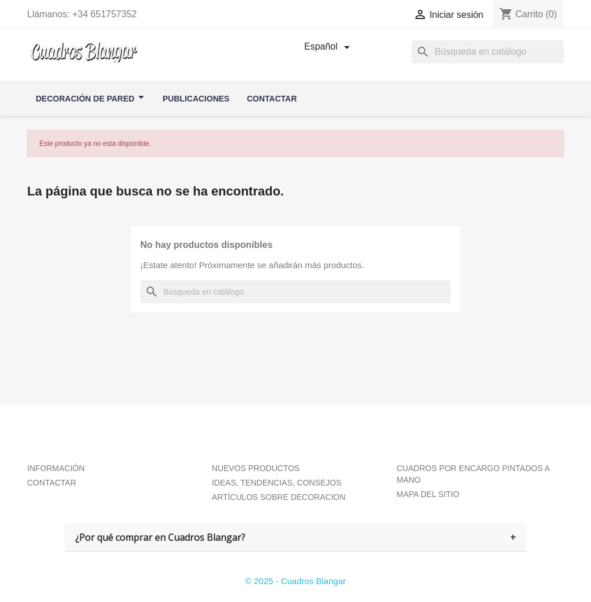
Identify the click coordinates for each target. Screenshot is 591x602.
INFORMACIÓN (56, 468)
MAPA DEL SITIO (428, 494)
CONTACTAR (51, 482)
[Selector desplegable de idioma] (329, 47)
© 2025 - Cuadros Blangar (295, 581)
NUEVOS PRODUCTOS (256, 468)
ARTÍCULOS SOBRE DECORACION (279, 497)
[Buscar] (295, 291)
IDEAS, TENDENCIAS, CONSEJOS (277, 482)
